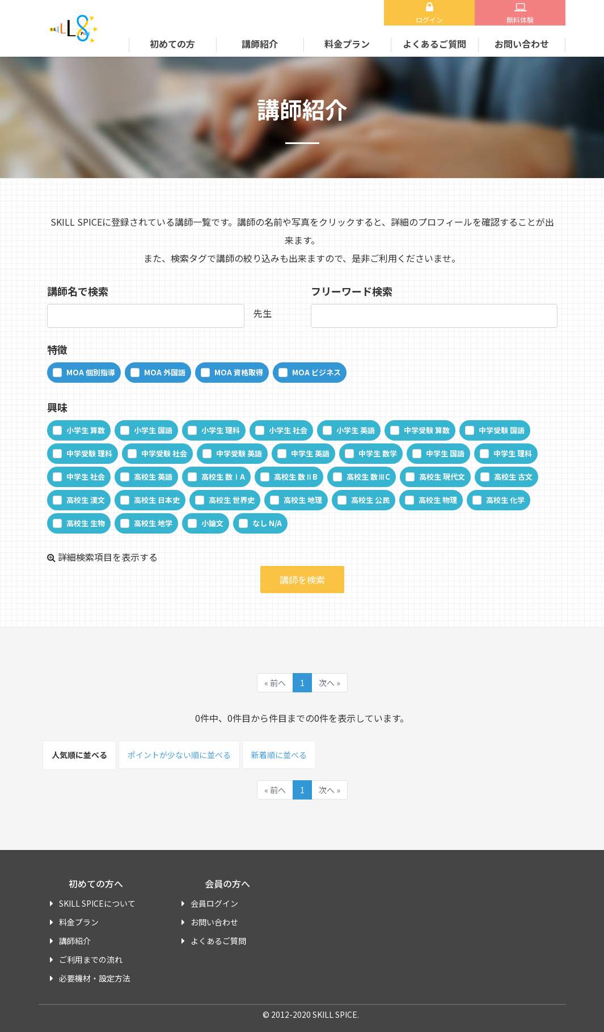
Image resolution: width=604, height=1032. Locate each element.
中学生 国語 (445, 453)
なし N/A (267, 523)
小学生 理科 (220, 430)
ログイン (429, 19)
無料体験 (520, 19)
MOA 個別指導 (90, 372)
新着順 (279, 754)
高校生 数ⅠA (223, 476)
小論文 (212, 523)
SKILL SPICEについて (97, 903)
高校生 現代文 (442, 476)
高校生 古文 (513, 476)
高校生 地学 (153, 523)
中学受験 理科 (89, 453)
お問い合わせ (522, 43)
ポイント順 (179, 754)
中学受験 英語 (239, 453)
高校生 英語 (153, 476)
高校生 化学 (505, 499)
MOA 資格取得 (238, 372)
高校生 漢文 (85, 499)
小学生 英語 (355, 430)
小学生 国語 (153, 430)
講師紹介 (260, 43)
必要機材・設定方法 (94, 978)
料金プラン (347, 43)
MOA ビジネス (316, 372)
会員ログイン (214, 903)
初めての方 (172, 43)
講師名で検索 (77, 291)
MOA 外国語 (164, 372)
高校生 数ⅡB (296, 476)
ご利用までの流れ (91, 959)
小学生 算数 (85, 430)
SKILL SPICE (75, 28)
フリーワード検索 (351, 291)
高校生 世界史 (232, 499)
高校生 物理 (438, 499)
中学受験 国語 (502, 430)
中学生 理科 (512, 453)
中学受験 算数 (427, 430)
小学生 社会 (288, 430)
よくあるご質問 (434, 43)
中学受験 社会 (164, 453)
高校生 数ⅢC (368, 476)
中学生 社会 (85, 476)
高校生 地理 (303, 499)
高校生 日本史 (157, 499)
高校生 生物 (85, 523)
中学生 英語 (310, 453)
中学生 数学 (377, 453)
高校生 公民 (370, 499)
